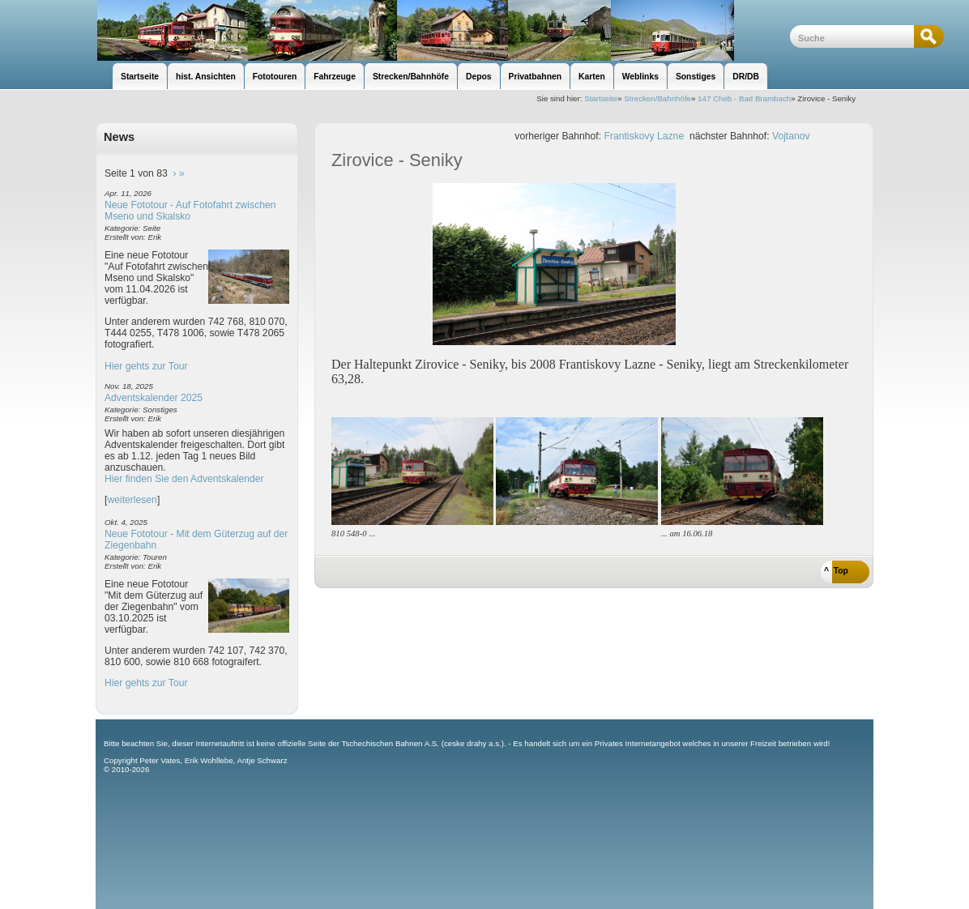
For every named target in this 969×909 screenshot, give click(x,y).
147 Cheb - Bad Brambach (744, 98)
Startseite (600, 98)
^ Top (836, 570)
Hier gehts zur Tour (146, 366)
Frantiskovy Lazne (644, 136)
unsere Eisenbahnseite (443, 30)
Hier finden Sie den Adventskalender (184, 478)
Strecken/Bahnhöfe (657, 98)
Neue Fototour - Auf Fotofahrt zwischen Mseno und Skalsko (190, 210)
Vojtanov (791, 136)
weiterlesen (132, 500)
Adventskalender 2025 (154, 397)
